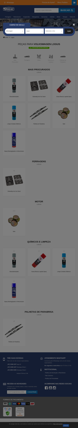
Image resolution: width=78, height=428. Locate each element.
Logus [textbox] (28, 31)
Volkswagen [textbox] (9, 31)
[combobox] (14, 31)
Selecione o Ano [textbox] (50, 31)
